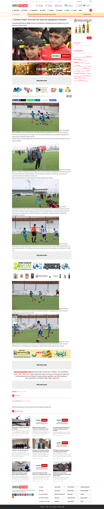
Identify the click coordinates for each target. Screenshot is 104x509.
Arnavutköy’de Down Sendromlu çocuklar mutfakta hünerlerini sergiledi (61, 429)
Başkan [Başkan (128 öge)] (84, 57)
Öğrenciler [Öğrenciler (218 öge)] (82, 78)
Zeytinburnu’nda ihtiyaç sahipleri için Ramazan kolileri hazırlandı (41, 451)
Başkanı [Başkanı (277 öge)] (89, 57)
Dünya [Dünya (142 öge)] (83, 60)
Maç (17, 391)
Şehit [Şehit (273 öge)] (82, 80)
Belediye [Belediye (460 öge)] (77, 59)
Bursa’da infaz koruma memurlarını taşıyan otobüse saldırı (42, 14)
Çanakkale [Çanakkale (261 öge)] (86, 76)
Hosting (59, 506)
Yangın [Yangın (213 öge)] (89, 73)
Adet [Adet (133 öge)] (75, 57)
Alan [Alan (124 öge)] (77, 57)
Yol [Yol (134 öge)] (74, 76)
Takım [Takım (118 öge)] (82, 71)
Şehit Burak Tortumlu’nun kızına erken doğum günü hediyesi (61, 451)
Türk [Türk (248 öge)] (87, 71)
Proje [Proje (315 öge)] (86, 68)
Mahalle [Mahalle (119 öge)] (89, 66)
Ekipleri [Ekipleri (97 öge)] (86, 60)
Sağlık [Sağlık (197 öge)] (78, 71)
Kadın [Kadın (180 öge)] (75, 66)
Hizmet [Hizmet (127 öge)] (89, 63)
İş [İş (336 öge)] (79, 80)
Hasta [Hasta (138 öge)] (85, 63)
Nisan (20, 391)
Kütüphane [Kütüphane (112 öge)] (85, 66)
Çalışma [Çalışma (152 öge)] (81, 76)
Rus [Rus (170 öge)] (89, 68)
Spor (22, 391)
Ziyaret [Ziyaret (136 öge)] (76, 76)
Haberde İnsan (17, 96)
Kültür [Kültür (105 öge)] (82, 66)
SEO (63, 506)
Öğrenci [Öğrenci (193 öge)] (76, 78)
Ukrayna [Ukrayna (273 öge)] (82, 73)
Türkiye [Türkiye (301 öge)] (76, 73)
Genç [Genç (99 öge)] (80, 63)
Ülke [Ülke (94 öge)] (86, 78)
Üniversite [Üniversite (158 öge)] (76, 81)
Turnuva (25, 391)
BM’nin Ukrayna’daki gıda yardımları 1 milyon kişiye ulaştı (40, 428)
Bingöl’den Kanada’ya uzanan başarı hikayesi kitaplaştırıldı (19, 473)
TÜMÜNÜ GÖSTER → (87, 14)
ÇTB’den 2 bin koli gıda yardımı (20, 450)
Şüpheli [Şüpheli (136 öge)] (86, 81)
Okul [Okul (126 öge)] (75, 68)
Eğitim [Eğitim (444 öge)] (76, 62)
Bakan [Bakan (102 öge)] (81, 57)
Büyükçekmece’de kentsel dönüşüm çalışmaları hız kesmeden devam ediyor (62, 474)
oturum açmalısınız (26, 401)
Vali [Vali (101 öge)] (86, 73)
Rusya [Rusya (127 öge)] (75, 71)
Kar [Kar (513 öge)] (78, 65)
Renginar (55, 506)
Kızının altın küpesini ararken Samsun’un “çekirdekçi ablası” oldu (42, 473)
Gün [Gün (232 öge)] (82, 63)
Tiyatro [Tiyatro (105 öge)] (84, 71)
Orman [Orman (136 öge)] (77, 69)
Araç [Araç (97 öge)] (79, 57)
